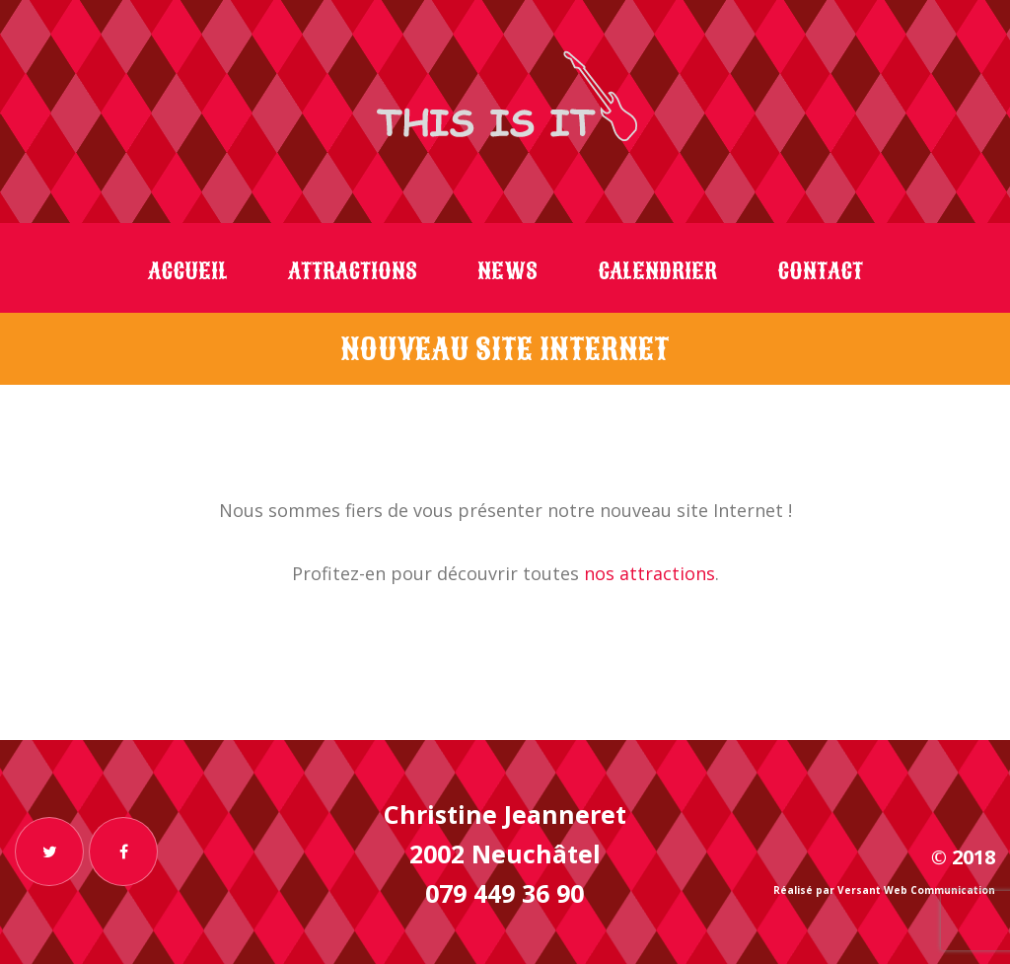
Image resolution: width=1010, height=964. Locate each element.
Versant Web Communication (916, 890)
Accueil (188, 271)
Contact (820, 271)
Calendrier (657, 271)
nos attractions (649, 573)
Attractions (352, 271)
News (507, 271)
